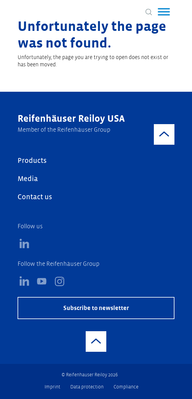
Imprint (53, 386)
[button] (163, 12)
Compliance (126, 386)
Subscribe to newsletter (96, 308)
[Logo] (42, 10)
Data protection (87, 386)
